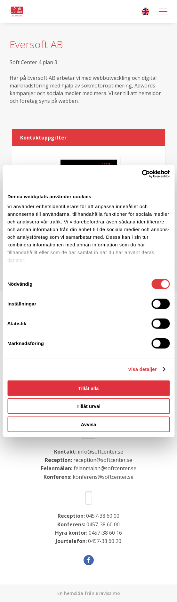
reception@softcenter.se (102, 459)
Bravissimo (108, 593)
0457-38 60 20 (104, 541)
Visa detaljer (142, 369)
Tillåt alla (88, 388)
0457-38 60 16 (105, 532)
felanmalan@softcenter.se (105, 468)
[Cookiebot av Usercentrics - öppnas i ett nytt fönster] (142, 174)
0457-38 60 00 (102, 515)
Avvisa (88, 424)
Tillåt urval (88, 406)
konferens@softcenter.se (103, 476)
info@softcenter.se (100, 451)
